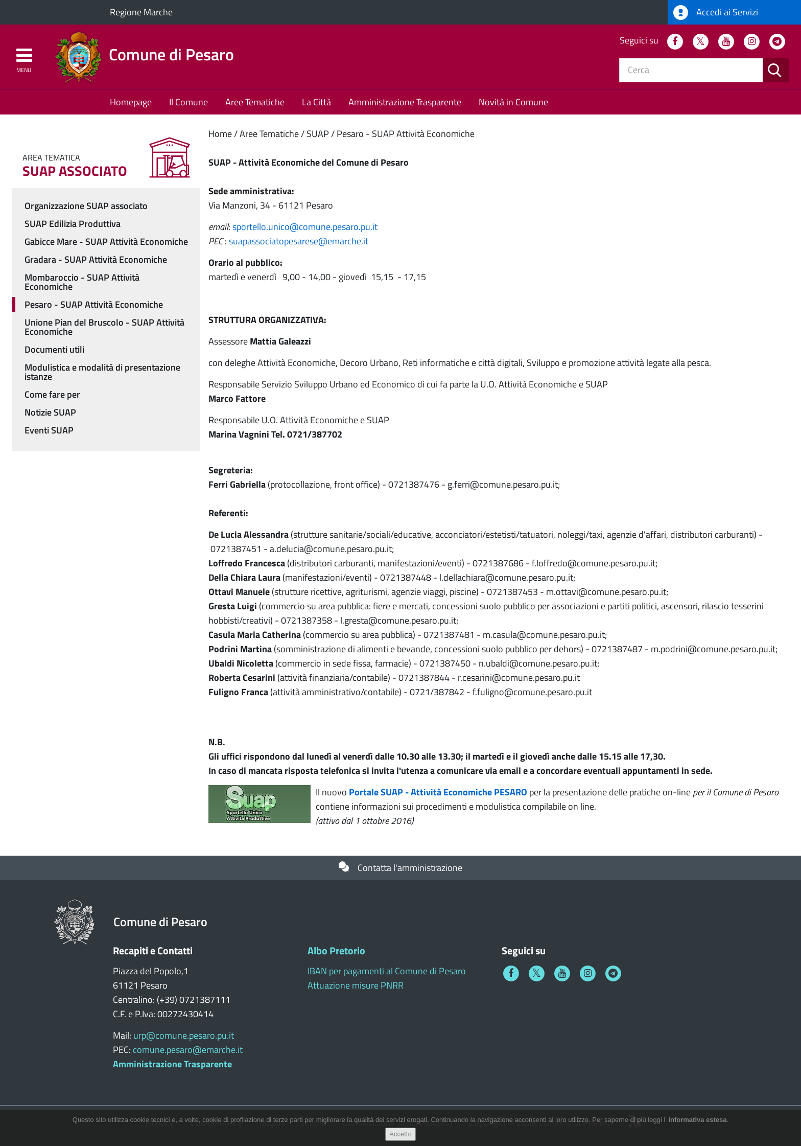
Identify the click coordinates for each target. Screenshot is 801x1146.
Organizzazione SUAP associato (86, 206)
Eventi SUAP (49, 430)
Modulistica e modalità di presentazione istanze (102, 371)
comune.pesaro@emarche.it (188, 1050)
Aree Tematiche (255, 102)
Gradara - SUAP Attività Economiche (96, 259)
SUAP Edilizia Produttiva (73, 224)
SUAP (318, 134)
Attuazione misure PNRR (356, 985)
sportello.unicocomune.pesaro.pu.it (305, 227)
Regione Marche (141, 12)
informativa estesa (697, 1124)
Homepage (131, 102)
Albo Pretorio (336, 950)
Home (220, 134)
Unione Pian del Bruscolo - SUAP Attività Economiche (104, 326)
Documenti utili (54, 349)
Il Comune (188, 102)
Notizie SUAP (50, 412)
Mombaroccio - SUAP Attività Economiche (82, 281)
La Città (316, 102)
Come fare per (52, 394)
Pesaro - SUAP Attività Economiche (406, 134)
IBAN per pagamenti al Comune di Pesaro (387, 971)
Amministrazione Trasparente (404, 102)
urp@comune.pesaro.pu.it (183, 1035)
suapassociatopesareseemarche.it (298, 241)
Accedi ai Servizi (715, 12)
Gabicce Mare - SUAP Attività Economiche (106, 241)
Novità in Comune (513, 102)
